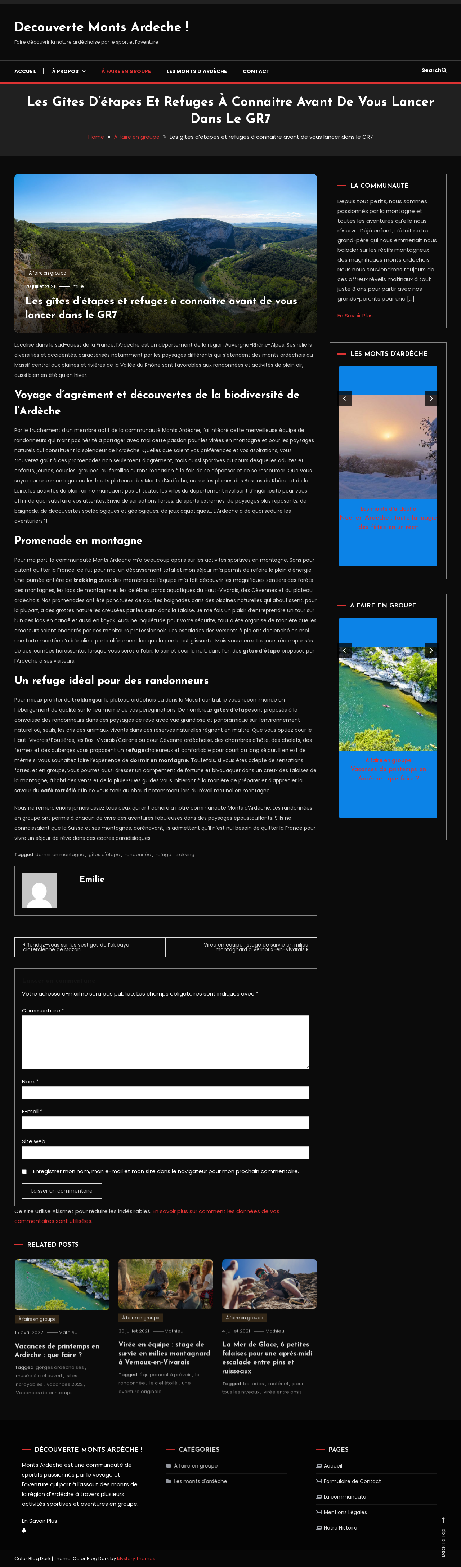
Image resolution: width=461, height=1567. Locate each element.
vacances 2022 (65, 1398)
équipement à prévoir (165, 1389)
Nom (30, 1081)
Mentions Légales (330, 1511)
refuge (163, 854)
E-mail (32, 1111)
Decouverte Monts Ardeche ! (101, 28)
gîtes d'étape (104, 854)
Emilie (78, 286)
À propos (65, 71)
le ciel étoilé (163, 1397)
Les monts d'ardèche (388, 508)
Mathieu (69, 1347)
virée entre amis (283, 1406)
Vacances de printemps (44, 1407)
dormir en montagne (59, 854)
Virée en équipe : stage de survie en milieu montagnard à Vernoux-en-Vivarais (254, 947)
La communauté (330, 1496)
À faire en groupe (126, 71)
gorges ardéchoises (60, 1382)
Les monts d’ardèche (197, 71)
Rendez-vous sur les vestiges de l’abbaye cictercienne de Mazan (77, 947)
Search (434, 70)
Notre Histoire (326, 1527)
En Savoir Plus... (356, 315)
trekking (185, 854)
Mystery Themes (136, 1558)
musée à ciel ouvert (39, 1390)
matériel (278, 1398)
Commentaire (43, 1010)
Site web (33, 1141)
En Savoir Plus (37, 1520)
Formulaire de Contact (337, 1480)
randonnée (138, 854)
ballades (253, 1398)
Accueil (25, 71)
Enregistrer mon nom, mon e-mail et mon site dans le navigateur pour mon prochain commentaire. (166, 1171)
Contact (256, 71)
